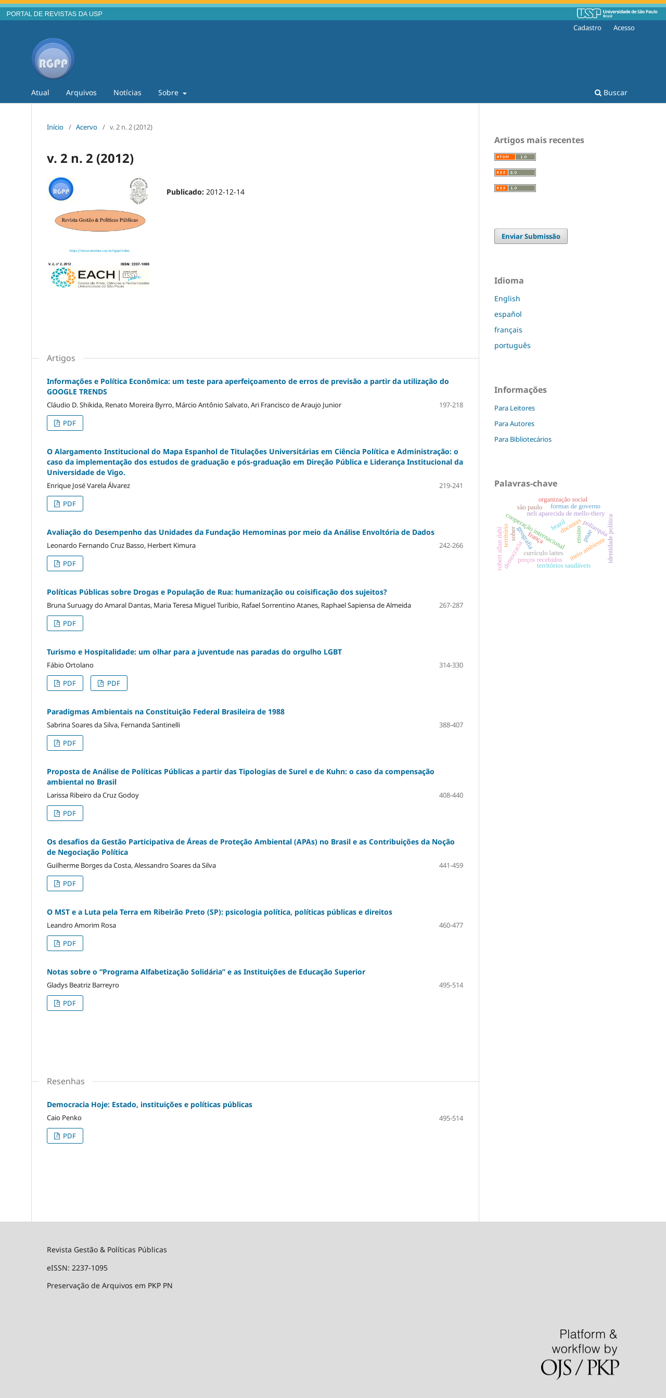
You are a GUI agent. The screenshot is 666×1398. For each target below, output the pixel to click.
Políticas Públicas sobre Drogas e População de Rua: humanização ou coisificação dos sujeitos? (217, 592)
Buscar (611, 92)
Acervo (86, 127)
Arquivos (81, 92)
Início (55, 127)
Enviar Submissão (531, 236)
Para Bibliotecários (523, 439)
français (508, 330)
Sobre (169, 92)
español (508, 314)
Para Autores (514, 423)
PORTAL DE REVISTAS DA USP (55, 14)
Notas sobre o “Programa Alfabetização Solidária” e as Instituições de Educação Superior (206, 972)
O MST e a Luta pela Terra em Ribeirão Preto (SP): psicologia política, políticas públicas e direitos (219, 912)
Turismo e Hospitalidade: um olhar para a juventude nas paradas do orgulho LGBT (194, 652)
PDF (68, 423)
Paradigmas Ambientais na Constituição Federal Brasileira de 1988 (166, 711)
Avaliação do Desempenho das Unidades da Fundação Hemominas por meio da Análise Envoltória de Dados (240, 532)
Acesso (624, 27)
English (507, 298)
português (512, 345)
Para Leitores (514, 408)
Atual (40, 92)
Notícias (127, 92)
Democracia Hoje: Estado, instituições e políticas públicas (149, 1104)
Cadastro (587, 27)
